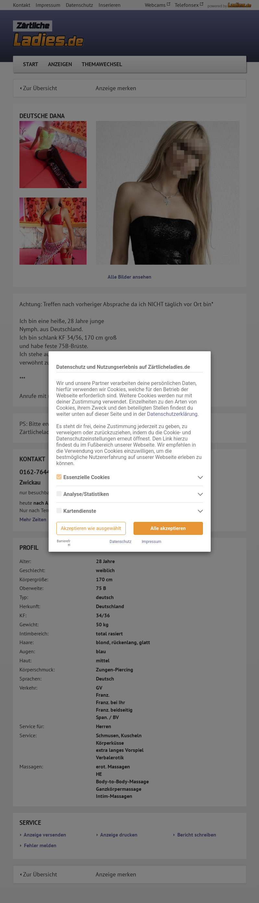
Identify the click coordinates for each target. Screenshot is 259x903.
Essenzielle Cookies (83, 477)
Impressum (151, 541)
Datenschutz (120, 541)
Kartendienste (76, 511)
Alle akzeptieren (168, 528)
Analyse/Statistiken (82, 494)
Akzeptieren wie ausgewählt (91, 528)
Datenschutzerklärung (172, 414)
